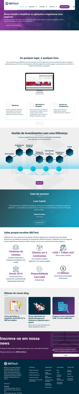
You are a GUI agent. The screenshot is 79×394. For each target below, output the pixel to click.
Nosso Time (70, 376)
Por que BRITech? (69, 371)
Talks (58, 372)
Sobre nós (53, 7)
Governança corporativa (70, 379)
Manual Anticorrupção (60, 379)
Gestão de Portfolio (33, 370)
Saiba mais (39, 183)
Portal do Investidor (33, 377)
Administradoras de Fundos (49, 380)
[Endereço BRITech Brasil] (13, 387)
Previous (37, 123)
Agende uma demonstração (13, 25)
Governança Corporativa (59, 383)
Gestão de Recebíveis (34, 375)
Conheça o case (39, 222)
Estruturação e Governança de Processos (35, 380)
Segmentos (33, 7)
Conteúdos (43, 7)
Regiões (69, 374)
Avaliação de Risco (33, 372)
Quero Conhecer (64, 6)
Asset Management (48, 377)
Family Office (48, 370)
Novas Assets (48, 387)
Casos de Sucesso (59, 375)
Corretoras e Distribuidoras (48, 384)
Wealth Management (48, 373)
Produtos (23, 7)
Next (41, 123)
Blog (58, 370)
